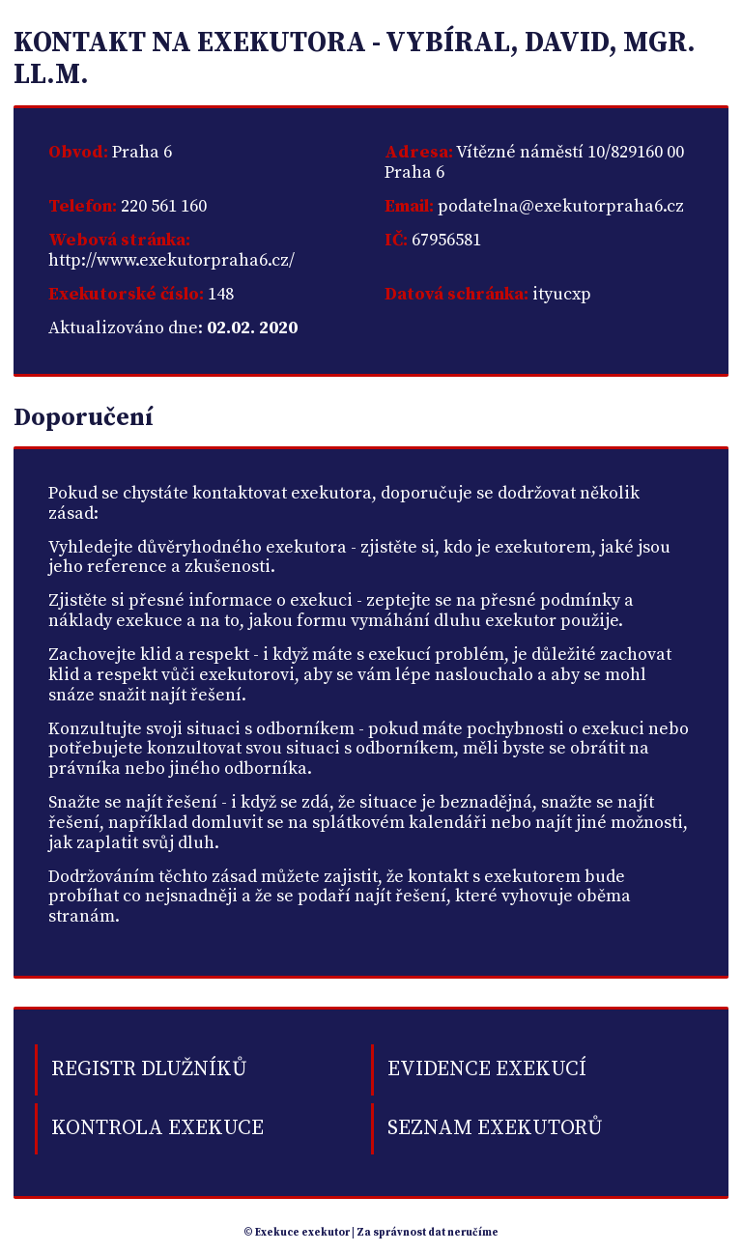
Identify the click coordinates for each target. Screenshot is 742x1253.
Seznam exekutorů (495, 1128)
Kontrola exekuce (157, 1128)
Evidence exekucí (486, 1069)
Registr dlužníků (149, 1069)
